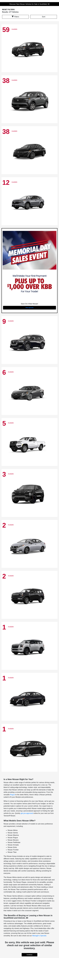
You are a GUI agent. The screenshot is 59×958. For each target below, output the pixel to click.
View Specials (29, 307)
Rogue (12, 794)
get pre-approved (27, 813)
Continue (29, 954)
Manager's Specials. (39, 936)
